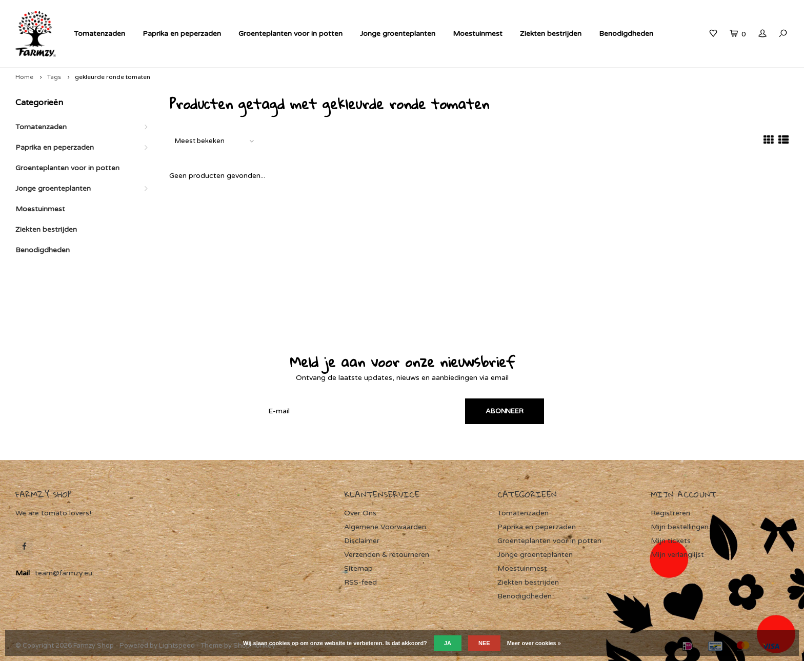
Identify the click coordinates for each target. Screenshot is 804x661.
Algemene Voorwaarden (385, 527)
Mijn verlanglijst (677, 554)
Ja (447, 643)
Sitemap (358, 568)
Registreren (670, 513)
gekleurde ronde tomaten (112, 77)
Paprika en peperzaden (182, 33)
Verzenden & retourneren (386, 554)
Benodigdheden (626, 33)
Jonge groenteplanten (397, 33)
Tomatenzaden (99, 33)
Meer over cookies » (534, 643)
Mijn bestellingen (680, 527)
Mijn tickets (671, 540)
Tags (54, 77)
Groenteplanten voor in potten (290, 33)
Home (24, 77)
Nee (484, 643)
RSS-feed (360, 582)
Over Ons (360, 513)
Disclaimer (361, 540)
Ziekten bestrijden (550, 33)
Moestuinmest (477, 33)
